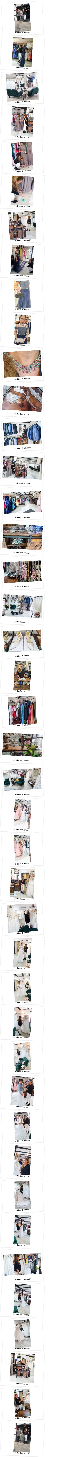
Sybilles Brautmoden (22, 18)
